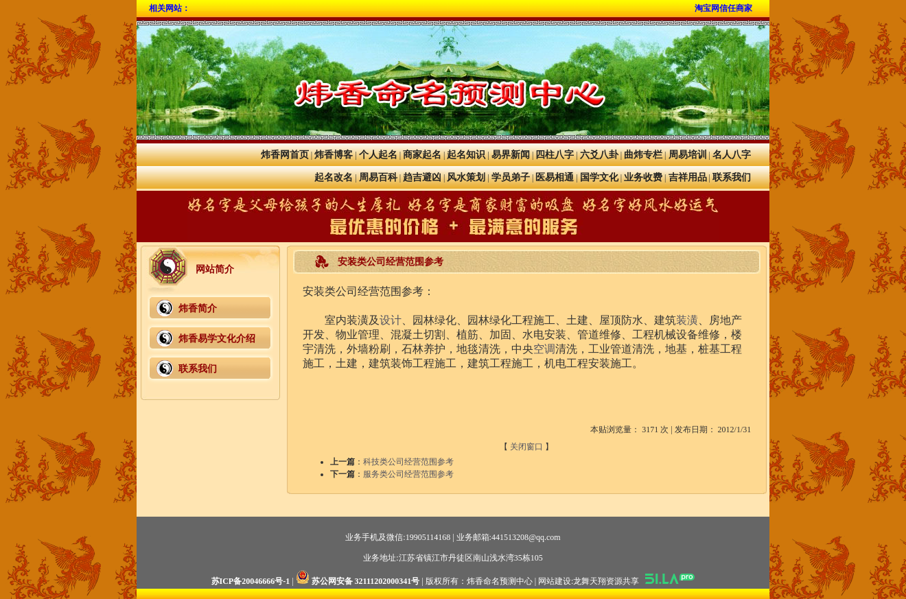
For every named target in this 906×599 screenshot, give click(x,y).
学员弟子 (510, 177)
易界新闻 (510, 155)
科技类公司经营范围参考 (408, 462)
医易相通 (554, 177)
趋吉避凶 (422, 177)
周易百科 (378, 177)
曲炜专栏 (643, 155)
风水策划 (466, 177)
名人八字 (731, 155)
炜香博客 (333, 155)
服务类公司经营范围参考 (408, 474)
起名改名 (333, 177)
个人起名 (378, 155)
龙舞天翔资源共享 (606, 581)
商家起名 (422, 155)
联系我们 (731, 177)
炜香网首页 (285, 155)
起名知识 (466, 155)
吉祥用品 (688, 177)
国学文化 (599, 177)
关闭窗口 (526, 446)
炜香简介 (197, 308)
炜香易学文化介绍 (216, 338)
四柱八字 (554, 155)
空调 (544, 349)
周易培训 (688, 155)
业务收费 (643, 177)
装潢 (687, 320)
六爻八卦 (599, 155)
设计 (391, 320)
